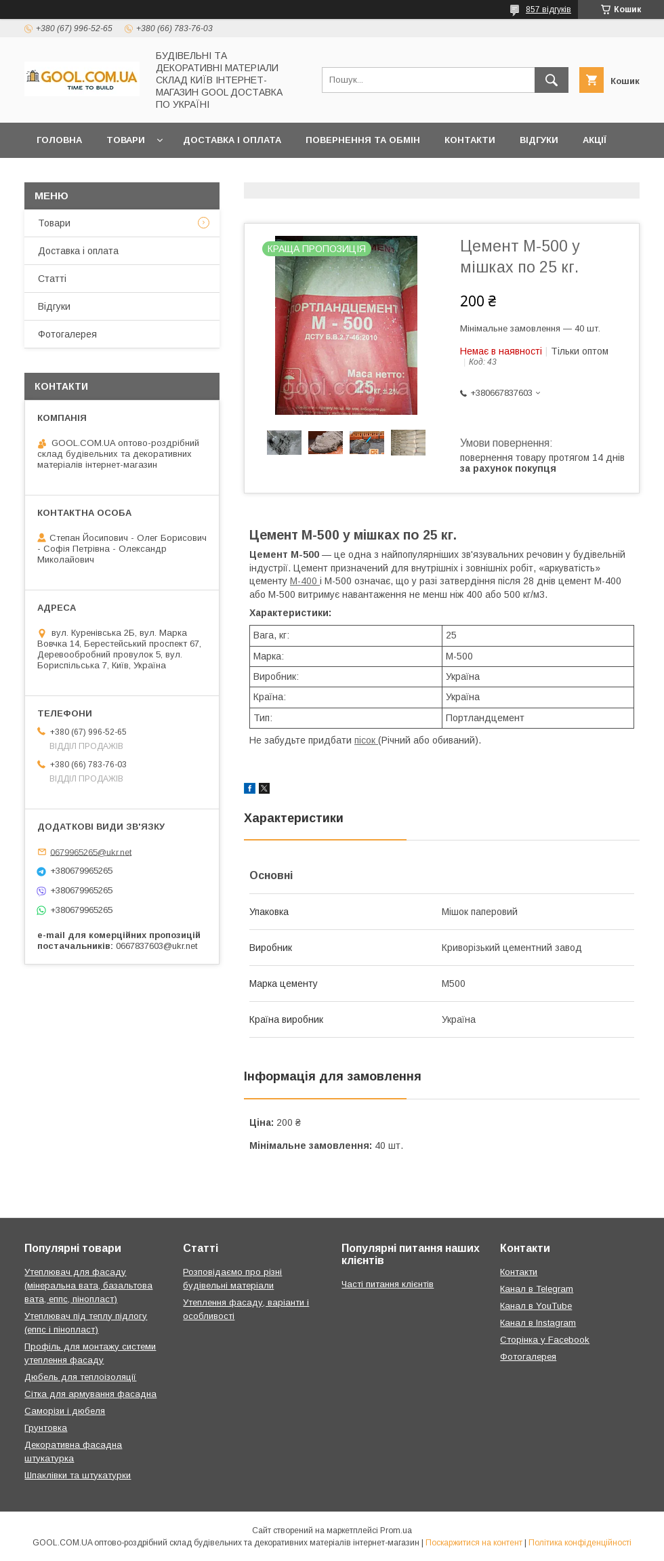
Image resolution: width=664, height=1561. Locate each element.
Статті (52, 278)
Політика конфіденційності (579, 1542)
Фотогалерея (67, 334)
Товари (125, 140)
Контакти (469, 140)
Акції (594, 140)
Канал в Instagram (538, 1323)
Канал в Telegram (536, 1289)
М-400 (305, 580)
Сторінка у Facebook (544, 1340)
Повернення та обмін (363, 140)
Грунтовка (45, 1428)
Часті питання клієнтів (387, 1284)
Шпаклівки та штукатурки (77, 1475)
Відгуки (539, 140)
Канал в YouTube (536, 1306)
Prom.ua (396, 1530)
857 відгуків (548, 9)
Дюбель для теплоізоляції (80, 1377)
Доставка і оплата (232, 140)
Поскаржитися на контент (474, 1542)
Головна (59, 140)
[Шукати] (551, 80)
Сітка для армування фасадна (90, 1394)
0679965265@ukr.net (90, 852)
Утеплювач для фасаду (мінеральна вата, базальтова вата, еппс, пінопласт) (88, 1285)
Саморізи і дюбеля (64, 1411)
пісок (366, 740)
